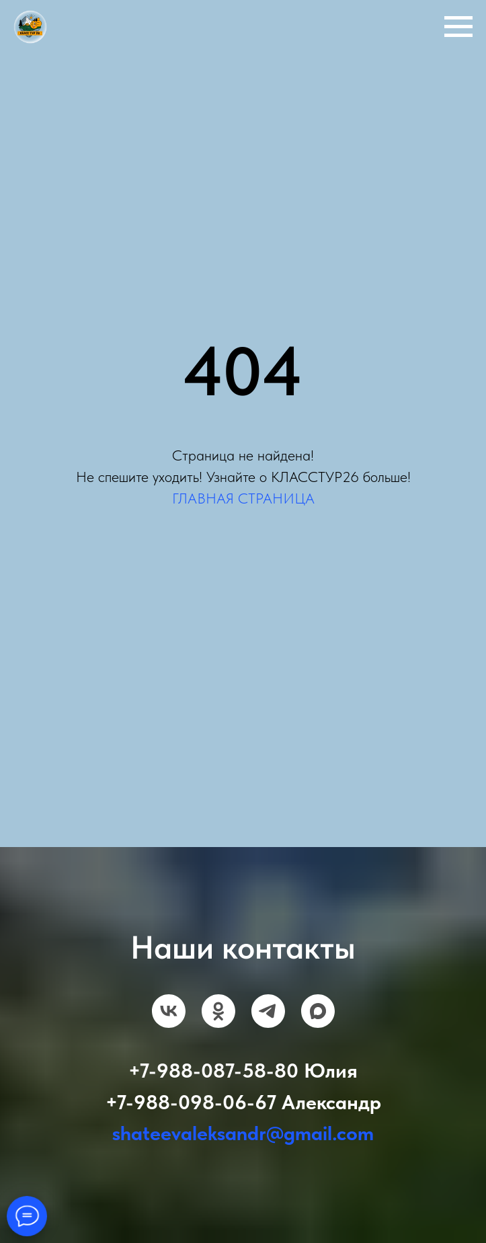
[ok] (218, 1011)
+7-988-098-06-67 (191, 1102)
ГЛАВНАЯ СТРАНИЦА (243, 498)
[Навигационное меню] (458, 27)
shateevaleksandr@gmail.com (243, 1133)
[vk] (169, 1011)
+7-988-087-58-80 (213, 1070)
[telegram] (268, 1011)
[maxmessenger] (318, 1011)
